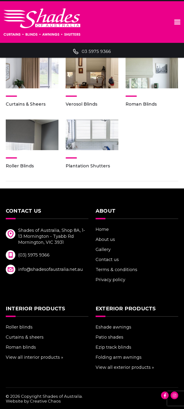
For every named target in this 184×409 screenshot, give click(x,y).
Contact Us (107, 259)
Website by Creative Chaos (33, 401)
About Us (105, 239)
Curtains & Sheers (26, 104)
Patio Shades (109, 337)
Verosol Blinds (81, 104)
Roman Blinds (141, 104)
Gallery (103, 249)
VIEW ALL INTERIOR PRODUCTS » (34, 357)
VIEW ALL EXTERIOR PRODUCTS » (125, 367)
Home (102, 229)
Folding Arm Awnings (119, 357)
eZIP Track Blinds (113, 347)
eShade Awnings (113, 327)
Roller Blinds (20, 166)
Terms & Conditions (116, 270)
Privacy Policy (110, 280)
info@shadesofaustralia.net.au (50, 269)
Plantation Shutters (88, 166)
